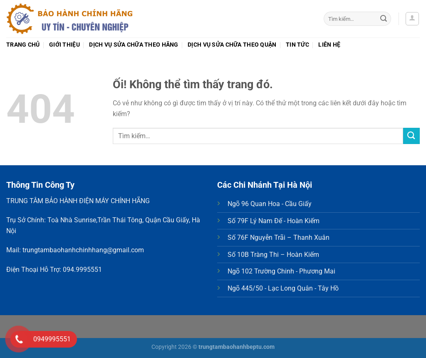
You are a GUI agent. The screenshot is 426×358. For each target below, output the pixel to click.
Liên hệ (329, 44)
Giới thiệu (64, 44)
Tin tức (297, 44)
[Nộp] (383, 19)
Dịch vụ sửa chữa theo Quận (232, 44)
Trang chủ (23, 44)
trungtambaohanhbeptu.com (236, 347)
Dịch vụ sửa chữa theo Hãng (133, 44)
